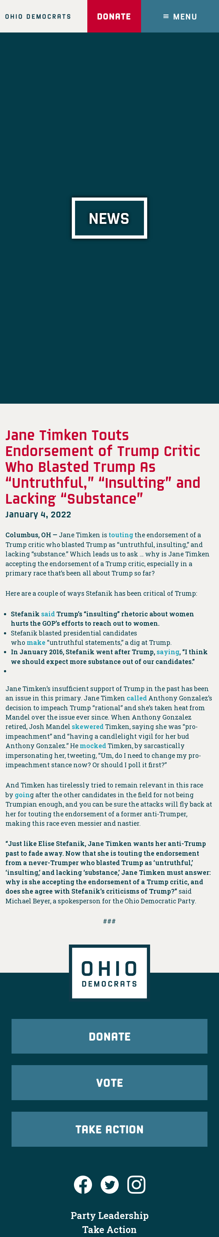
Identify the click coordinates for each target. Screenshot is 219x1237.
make (36, 642)
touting (121, 535)
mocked (93, 746)
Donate (114, 16)
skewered (88, 726)
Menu (185, 16)
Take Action (109, 1129)
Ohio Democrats (37, 16)
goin (22, 795)
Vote (109, 1082)
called (137, 698)
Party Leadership (110, 1215)
